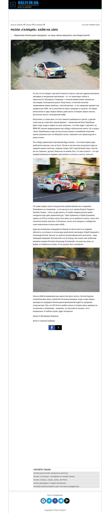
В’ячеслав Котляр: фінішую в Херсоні (51, 473)
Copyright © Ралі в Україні (55, 510)
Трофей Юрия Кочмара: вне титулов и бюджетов (56, 486)
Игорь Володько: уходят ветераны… (51, 483)
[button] (52, 327)
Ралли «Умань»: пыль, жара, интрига (50, 480)
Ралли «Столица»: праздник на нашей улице (54, 476)
